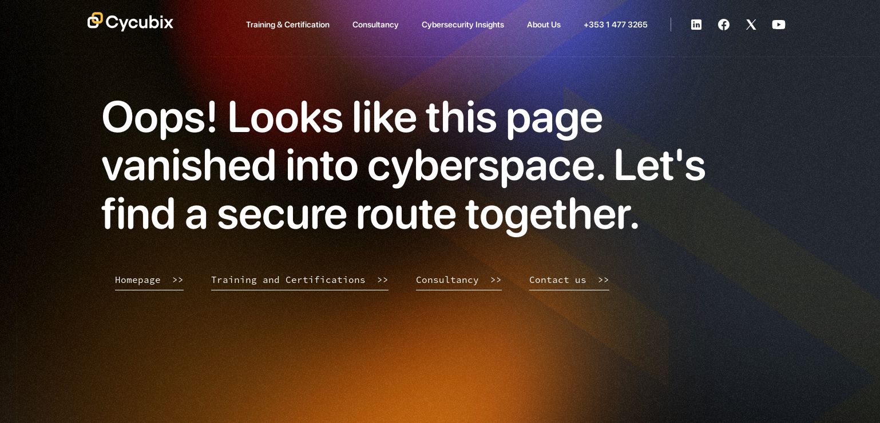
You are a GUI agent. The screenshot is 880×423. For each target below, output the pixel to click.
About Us (544, 24)
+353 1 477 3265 (616, 24)
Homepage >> (149, 279)
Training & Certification (288, 24)
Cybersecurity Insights (463, 24)
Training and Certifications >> (300, 279)
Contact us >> (569, 279)
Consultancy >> (459, 279)
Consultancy (375, 24)
